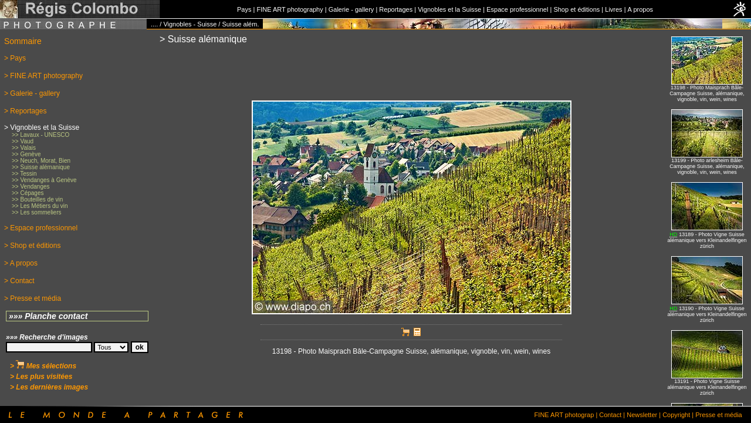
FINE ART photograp (564, 414)
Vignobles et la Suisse (449, 9)
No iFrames (707, 217)
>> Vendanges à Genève (44, 180)
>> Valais (24, 148)
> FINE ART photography (43, 76)
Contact (610, 414)
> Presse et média (32, 298)
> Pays (15, 58)
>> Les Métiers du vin (40, 206)
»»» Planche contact (48, 316)
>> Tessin (24, 173)
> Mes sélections (43, 366)
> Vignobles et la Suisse (41, 127)
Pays (244, 9)
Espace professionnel (517, 9)
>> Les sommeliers (36, 212)
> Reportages (25, 111)
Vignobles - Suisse (189, 24)
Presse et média (718, 414)
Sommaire (23, 41)
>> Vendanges (31, 186)
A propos (640, 9)
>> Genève (26, 154)
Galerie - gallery (351, 9)
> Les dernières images (49, 387)
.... (154, 24)
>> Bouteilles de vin (37, 199)
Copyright (676, 414)
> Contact (19, 281)
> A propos (21, 263)
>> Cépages (28, 193)
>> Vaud (22, 141)
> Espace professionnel (40, 228)
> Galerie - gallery (32, 93)
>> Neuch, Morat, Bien (41, 160)
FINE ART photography (289, 9)
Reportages (395, 9)
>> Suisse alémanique (41, 167)
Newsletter (642, 414)
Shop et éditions (576, 9)
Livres (613, 9)
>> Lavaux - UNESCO (40, 135)
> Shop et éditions (32, 245)
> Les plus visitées (41, 376)
